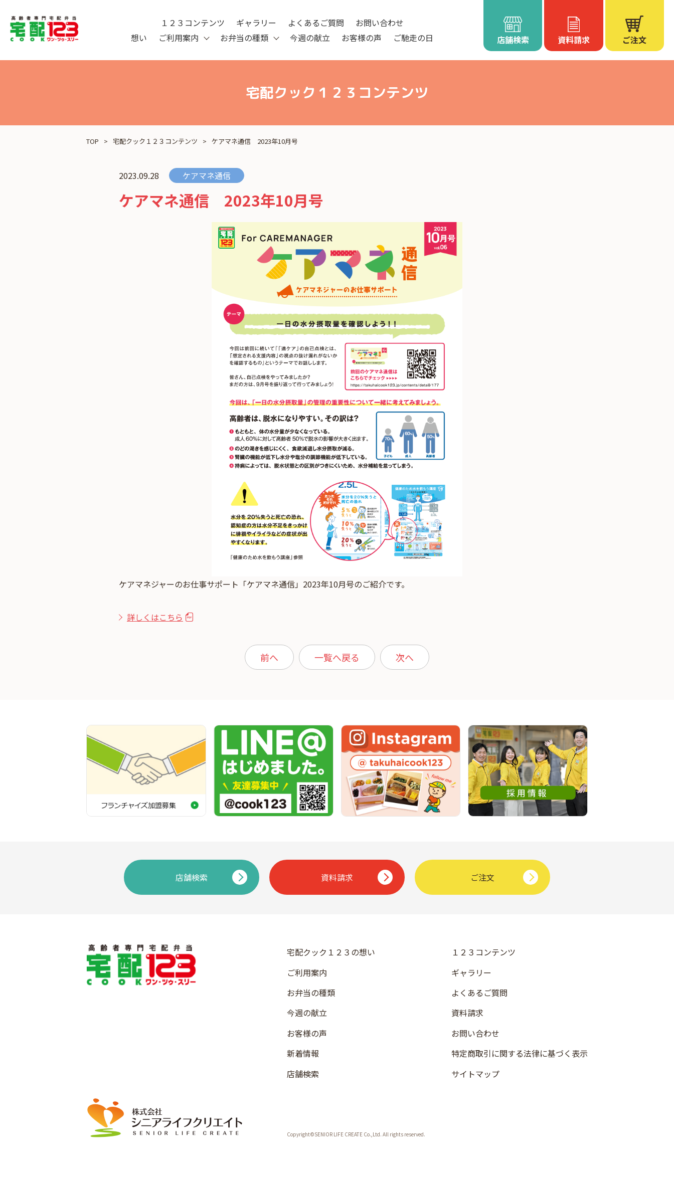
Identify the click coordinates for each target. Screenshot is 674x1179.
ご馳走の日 (413, 38)
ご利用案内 (307, 972)
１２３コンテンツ (192, 23)
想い (139, 38)
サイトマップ (475, 1074)
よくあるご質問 (316, 23)
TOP (92, 141)
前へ (269, 657)
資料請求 (467, 1013)
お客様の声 (362, 38)
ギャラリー (256, 23)
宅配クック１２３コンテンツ (155, 141)
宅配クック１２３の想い (331, 952)
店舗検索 (303, 1074)
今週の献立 (310, 38)
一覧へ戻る (337, 657)
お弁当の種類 (311, 993)
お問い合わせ (380, 23)
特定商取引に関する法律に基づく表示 (519, 1053)
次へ (405, 657)
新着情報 (303, 1053)
